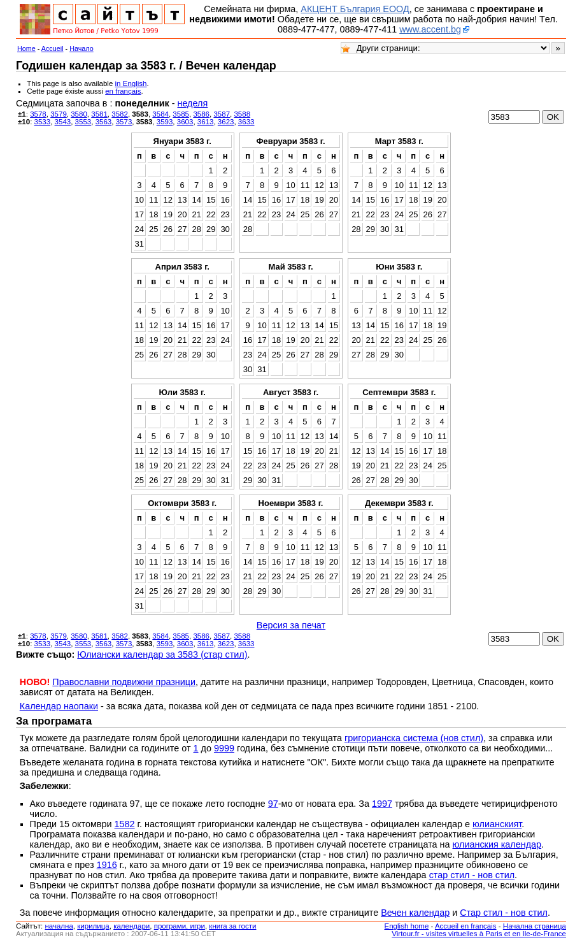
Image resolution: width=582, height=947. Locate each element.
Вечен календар (415, 912)
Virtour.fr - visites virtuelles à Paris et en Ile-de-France (479, 933)
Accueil (52, 48)
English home (407, 926)
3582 (119, 114)
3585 (181, 114)
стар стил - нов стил (472, 875)
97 (273, 804)
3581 (99, 114)
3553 (83, 122)
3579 (58, 114)
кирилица (93, 926)
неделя (192, 103)
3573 (124, 122)
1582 (125, 824)
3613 (205, 122)
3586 (201, 114)
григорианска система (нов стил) (413, 738)
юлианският (497, 824)
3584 (160, 114)
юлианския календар (497, 844)
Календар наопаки (59, 706)
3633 (246, 122)
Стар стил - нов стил (504, 912)
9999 (224, 748)
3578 (38, 114)
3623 (226, 122)
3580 (79, 114)
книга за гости (232, 926)
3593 (165, 122)
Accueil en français (466, 926)
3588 (242, 114)
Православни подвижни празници (123, 682)
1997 (382, 804)
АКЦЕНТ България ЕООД (355, 9)
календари (131, 926)
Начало (81, 48)
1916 (107, 865)
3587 (221, 114)
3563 (104, 122)
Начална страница (534, 926)
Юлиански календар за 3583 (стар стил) (162, 654)
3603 (185, 122)
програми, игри (179, 926)
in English (131, 83)
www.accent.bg (430, 29)
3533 (42, 122)
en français (123, 91)
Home (26, 48)
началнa (59, 926)
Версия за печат (291, 625)
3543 (63, 122)
